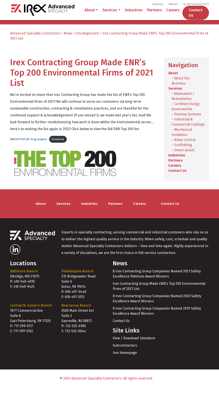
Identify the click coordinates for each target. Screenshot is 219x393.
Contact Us (190, 15)
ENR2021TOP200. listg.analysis (28, 144)
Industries (128, 12)
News (173, 5)
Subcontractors (196, 5)
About (84, 12)
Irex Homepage (125, 358)
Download (58, 144)
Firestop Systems (187, 120)
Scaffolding (183, 150)
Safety (157, 5)
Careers (167, 12)
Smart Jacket (184, 156)
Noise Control (184, 145)
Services (104, 12)
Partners (149, 12)
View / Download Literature (134, 344)
